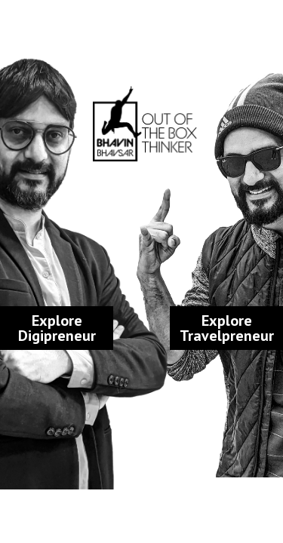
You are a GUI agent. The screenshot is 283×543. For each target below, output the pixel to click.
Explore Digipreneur (57, 328)
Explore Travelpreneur (227, 328)
